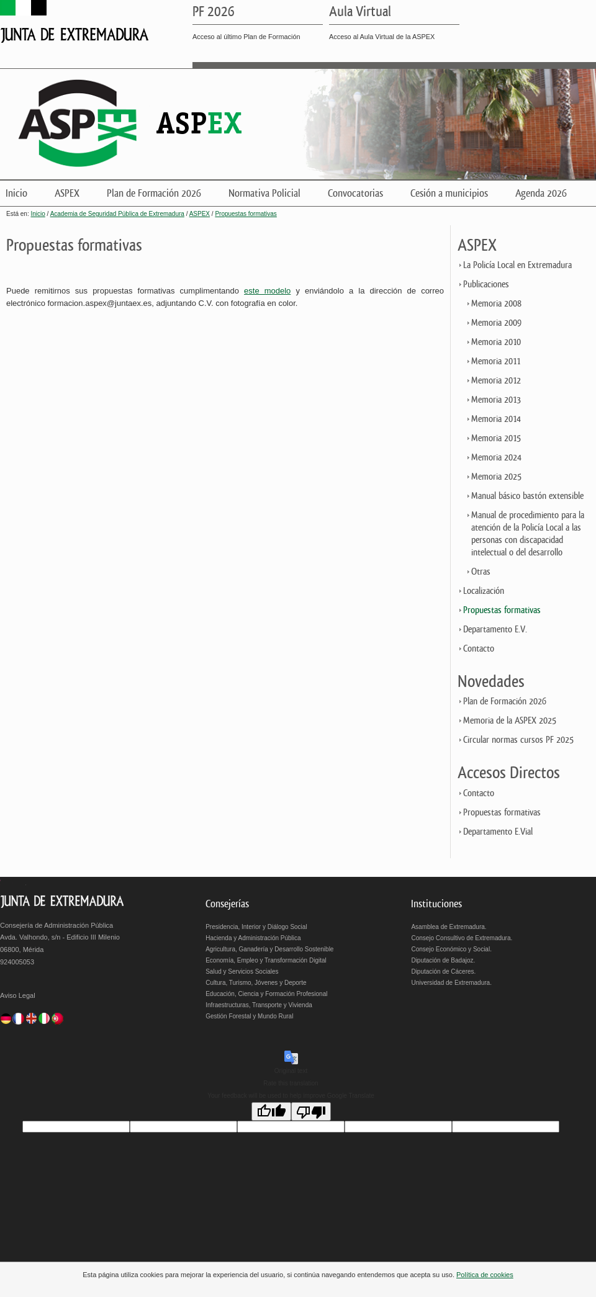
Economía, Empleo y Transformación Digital (266, 960)
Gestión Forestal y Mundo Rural (249, 1016)
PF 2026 (213, 12)
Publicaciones (486, 284)
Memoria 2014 (496, 419)
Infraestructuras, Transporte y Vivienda (258, 1005)
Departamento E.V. (495, 629)
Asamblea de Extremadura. (448, 926)
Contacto (478, 648)
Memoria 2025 (496, 477)
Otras (480, 572)
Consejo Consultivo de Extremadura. (461, 938)
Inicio (16, 193)
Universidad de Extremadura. (451, 982)
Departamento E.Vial (498, 832)
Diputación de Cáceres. (443, 971)
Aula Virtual (360, 12)
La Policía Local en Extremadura (517, 265)
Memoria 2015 (496, 438)
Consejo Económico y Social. (451, 949)
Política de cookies (484, 1274)
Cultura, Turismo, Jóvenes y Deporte (255, 982)
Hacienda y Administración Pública (252, 938)
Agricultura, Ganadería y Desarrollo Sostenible (269, 949)
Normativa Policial (264, 193)
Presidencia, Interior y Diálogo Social (256, 926)
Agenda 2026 (541, 193)
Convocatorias (355, 193)
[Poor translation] (311, 1111)
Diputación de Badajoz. (443, 960)
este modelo (267, 290)
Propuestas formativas (246, 213)
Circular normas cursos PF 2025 (518, 740)
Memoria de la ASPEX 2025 (509, 720)
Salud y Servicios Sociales (241, 971)
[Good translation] (271, 1111)
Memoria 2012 (496, 380)
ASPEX (67, 193)
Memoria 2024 (496, 457)
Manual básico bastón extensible (527, 496)
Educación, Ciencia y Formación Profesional (266, 993)
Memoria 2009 (496, 323)
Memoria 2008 (496, 303)
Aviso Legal (17, 995)
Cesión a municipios (449, 193)
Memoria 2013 (496, 400)
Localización (483, 591)
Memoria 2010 (496, 342)
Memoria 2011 (495, 361)
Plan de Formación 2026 (154, 193)
